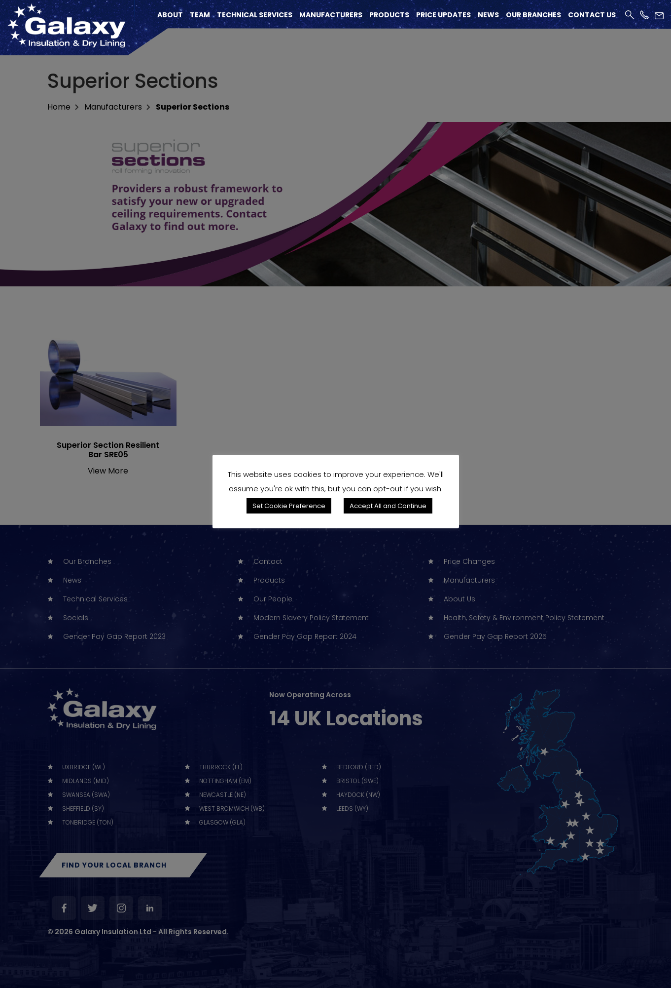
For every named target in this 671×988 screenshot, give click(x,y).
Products (389, 15)
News (488, 15)
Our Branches (533, 15)
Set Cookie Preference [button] (288, 506)
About (170, 15)
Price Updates (443, 15)
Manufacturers (330, 15)
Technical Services (254, 15)
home (59, 107)
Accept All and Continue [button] (388, 506)
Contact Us (592, 15)
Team (200, 15)
